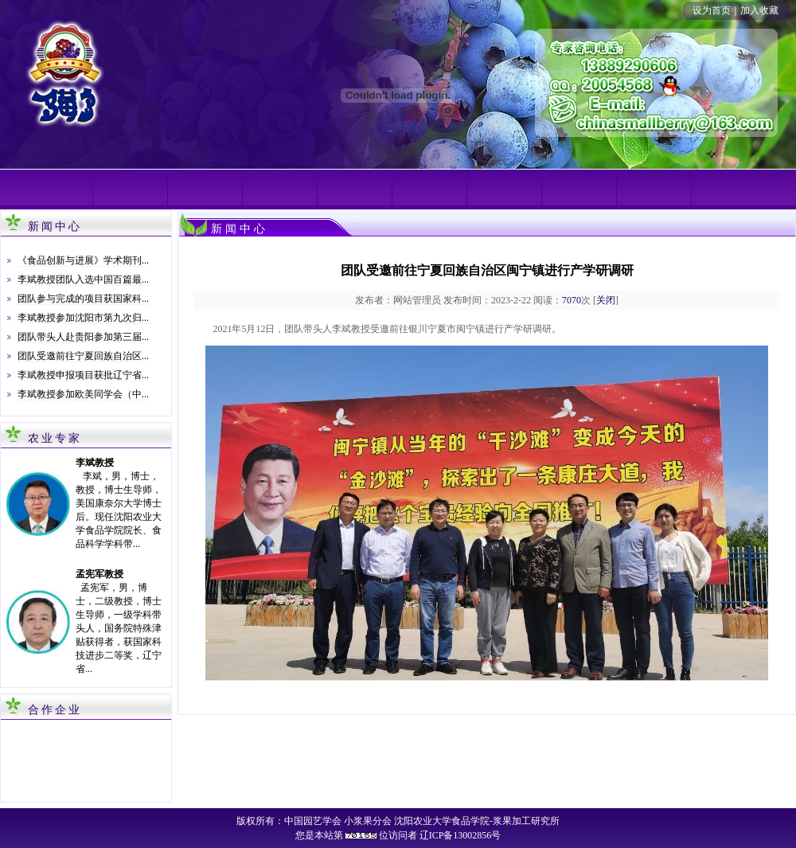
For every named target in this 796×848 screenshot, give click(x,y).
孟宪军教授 (99, 574)
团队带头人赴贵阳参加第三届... (83, 336)
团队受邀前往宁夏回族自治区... (83, 355)
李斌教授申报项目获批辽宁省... (83, 375)
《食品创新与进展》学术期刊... (83, 260)
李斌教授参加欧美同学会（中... (83, 394)
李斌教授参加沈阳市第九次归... (83, 317)
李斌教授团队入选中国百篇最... (83, 279)
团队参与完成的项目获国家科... (83, 298)
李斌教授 (95, 462)
